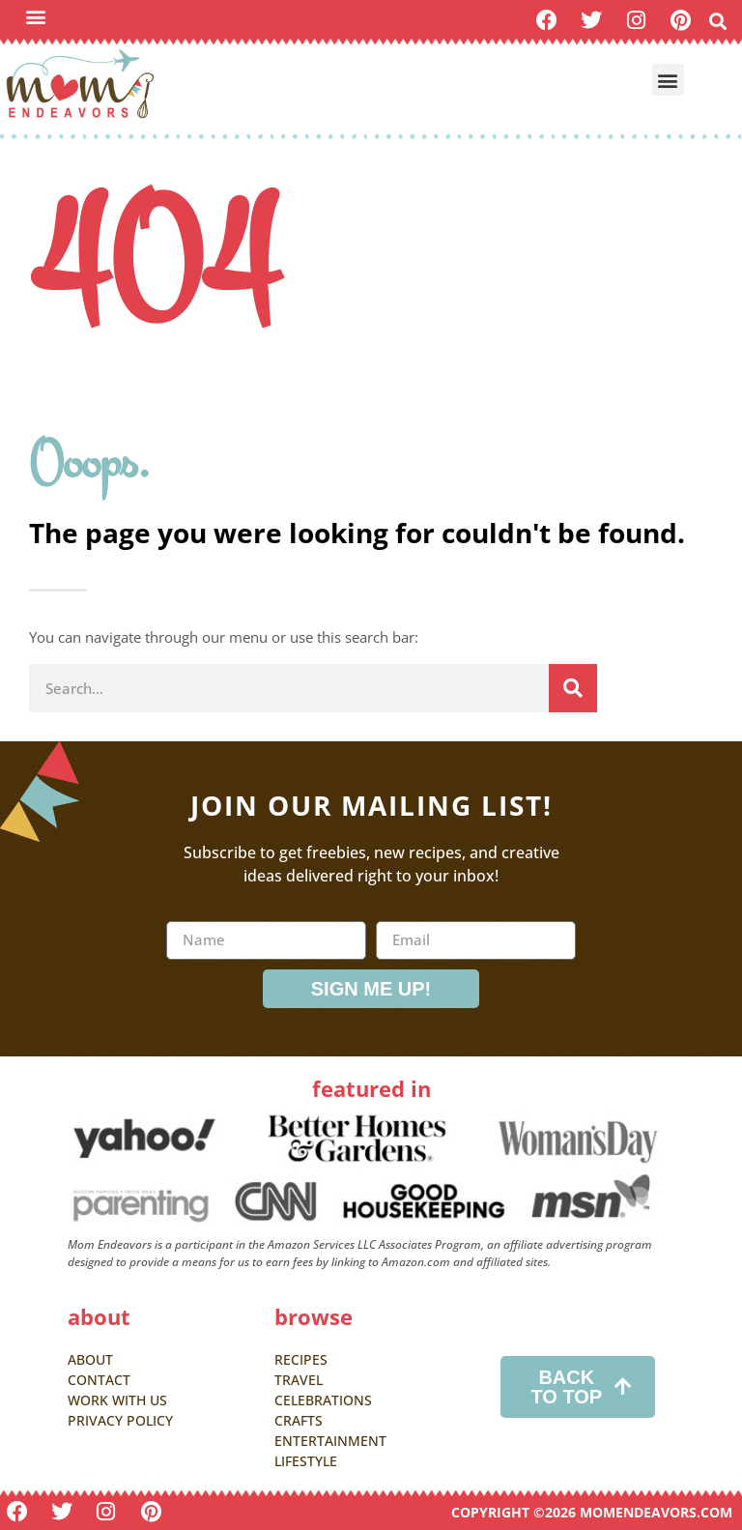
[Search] (573, 688)
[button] (35, 16)
